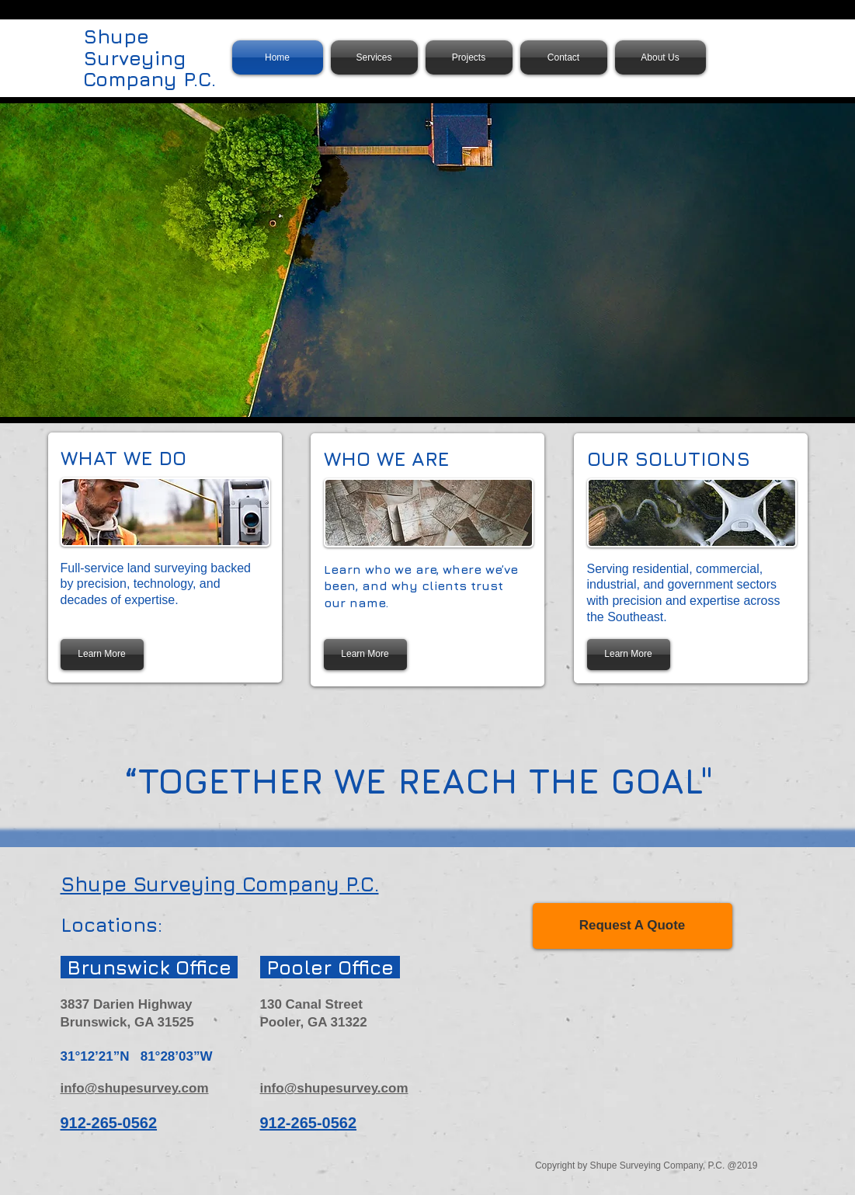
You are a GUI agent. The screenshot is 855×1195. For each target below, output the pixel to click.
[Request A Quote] (632, 926)
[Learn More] (102, 654)
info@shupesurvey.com (135, 1088)
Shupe (116, 36)
